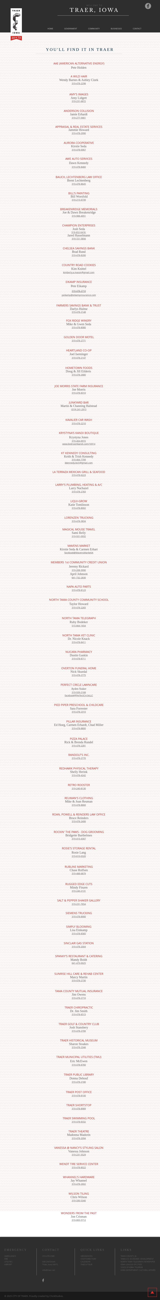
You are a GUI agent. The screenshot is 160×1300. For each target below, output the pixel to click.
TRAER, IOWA (94, 10)
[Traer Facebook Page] (148, 6)
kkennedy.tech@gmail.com (79, 462)
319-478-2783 (79, 491)
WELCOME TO (94, 5)
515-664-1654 (79, 625)
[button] (70, 28)
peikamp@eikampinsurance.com (79, 295)
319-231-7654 (79, 904)
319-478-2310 (79, 711)
